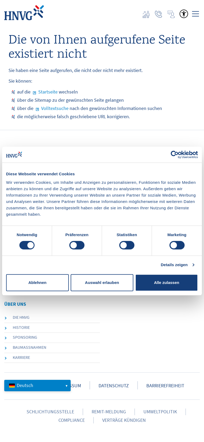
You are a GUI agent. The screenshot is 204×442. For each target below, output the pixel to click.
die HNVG (21, 317)
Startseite (48, 92)
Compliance (71, 420)
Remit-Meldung (109, 412)
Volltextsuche (55, 108)
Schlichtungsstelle (50, 412)
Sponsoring (25, 337)
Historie (21, 327)
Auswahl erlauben (102, 282)
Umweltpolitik (160, 412)
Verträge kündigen (124, 420)
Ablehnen (37, 282)
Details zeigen (174, 264)
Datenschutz (114, 386)
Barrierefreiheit (165, 386)
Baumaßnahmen (29, 347)
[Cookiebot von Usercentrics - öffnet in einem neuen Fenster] (174, 155)
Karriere (21, 357)
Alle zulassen (166, 282)
